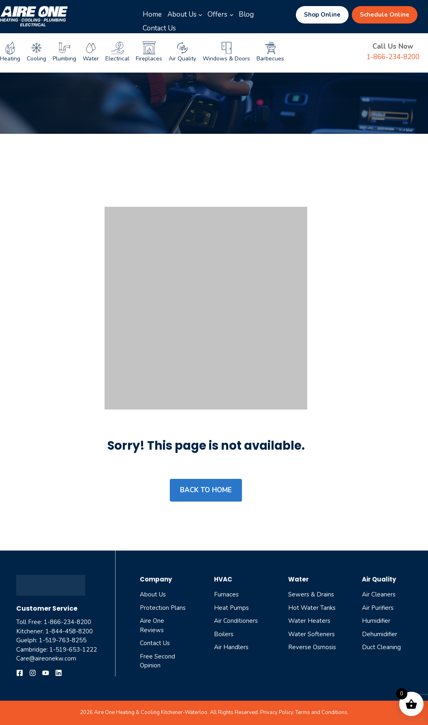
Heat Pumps (231, 608)
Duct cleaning (381, 647)
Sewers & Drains (311, 594)
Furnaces (226, 594)
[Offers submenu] (231, 15)
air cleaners (379, 594)
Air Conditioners (236, 621)
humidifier (376, 621)
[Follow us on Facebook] (19, 672)
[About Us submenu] (200, 15)
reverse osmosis (312, 647)
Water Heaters (309, 621)
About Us (153, 594)
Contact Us (155, 643)
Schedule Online (384, 15)
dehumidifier (379, 634)
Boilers (223, 634)
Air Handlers (231, 647)
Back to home (206, 490)
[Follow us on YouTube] (45, 672)
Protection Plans (163, 608)
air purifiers (378, 608)
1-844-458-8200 (69, 631)
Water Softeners (311, 634)
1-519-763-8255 (62, 640)
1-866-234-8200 (392, 57)
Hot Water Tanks (312, 608)
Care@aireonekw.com (46, 658)
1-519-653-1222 (73, 650)
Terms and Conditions (321, 712)
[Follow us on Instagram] (32, 672)
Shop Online (322, 15)
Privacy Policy (276, 712)
